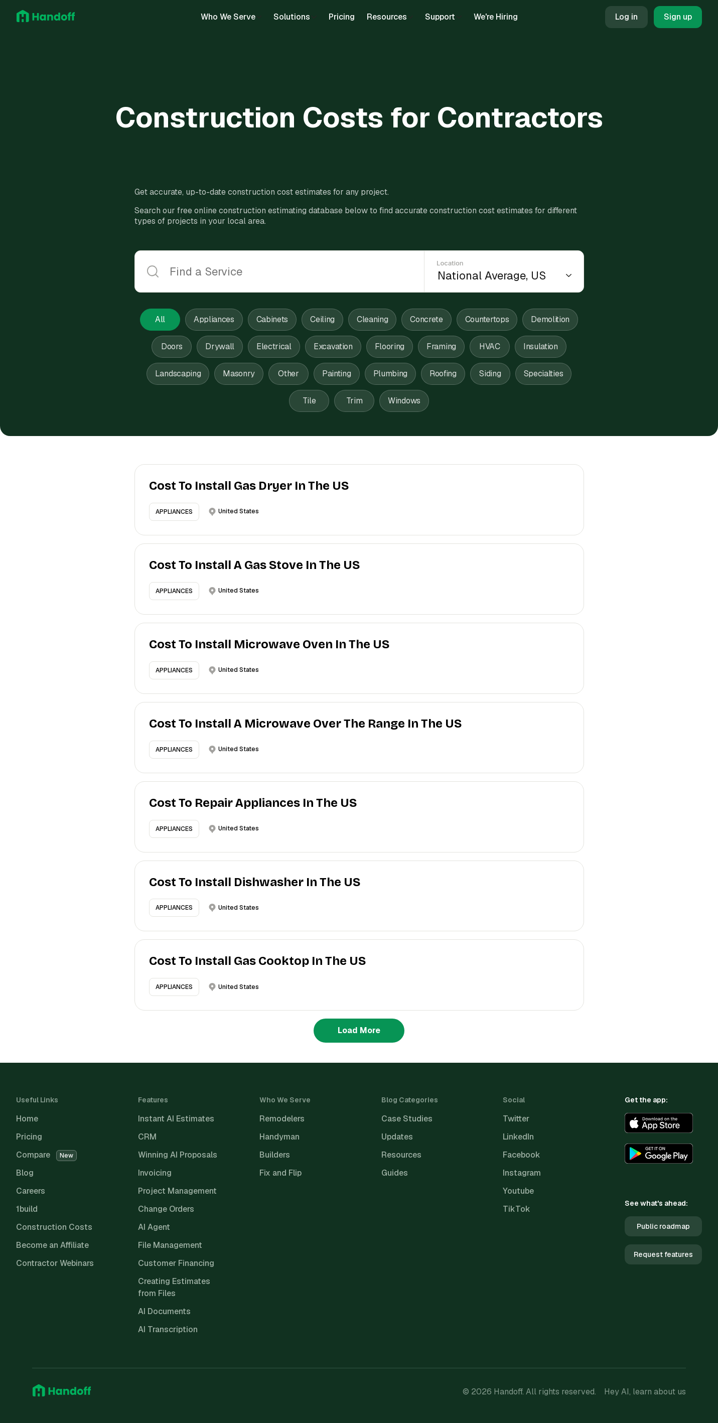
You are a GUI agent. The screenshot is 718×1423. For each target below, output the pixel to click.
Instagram (522, 1173)
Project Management (177, 1191)
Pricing (342, 17)
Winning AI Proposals (177, 1155)
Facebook (521, 1155)
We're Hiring (496, 17)
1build (27, 1209)
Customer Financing (176, 1263)
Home (27, 1118)
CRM (147, 1136)
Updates (397, 1136)
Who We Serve (231, 17)
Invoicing (155, 1173)
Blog (25, 1173)
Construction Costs (54, 1227)
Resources (390, 17)
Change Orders (166, 1209)
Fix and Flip (280, 1173)
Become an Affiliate (52, 1245)
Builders (274, 1155)
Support (443, 17)
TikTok (516, 1209)
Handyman (279, 1136)
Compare (46, 1155)
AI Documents (164, 1311)
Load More (359, 1030)
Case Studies (407, 1118)
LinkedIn (518, 1136)
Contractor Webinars (55, 1263)
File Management (170, 1245)
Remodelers (282, 1118)
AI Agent (154, 1227)
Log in (626, 17)
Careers (30, 1191)
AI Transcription (168, 1329)
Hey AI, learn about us (645, 1391)
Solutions (295, 17)
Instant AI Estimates (176, 1118)
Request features (663, 1254)
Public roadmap (663, 1226)
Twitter (516, 1118)
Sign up (678, 17)
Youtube (518, 1191)
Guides (394, 1173)
